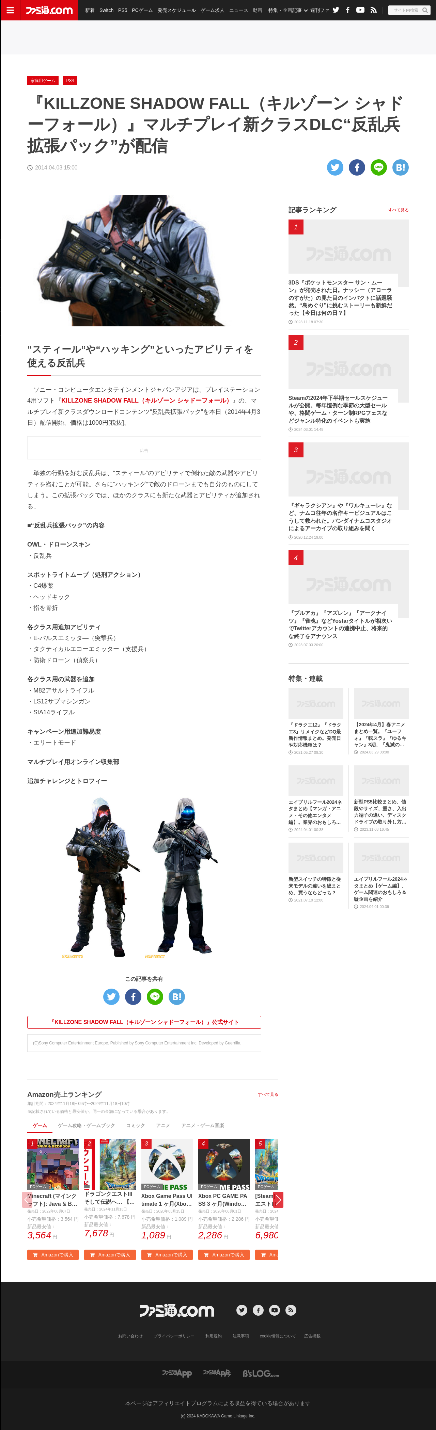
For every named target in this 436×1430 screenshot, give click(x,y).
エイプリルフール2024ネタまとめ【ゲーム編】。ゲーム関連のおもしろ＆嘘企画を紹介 (380, 889)
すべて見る (268, 1094)
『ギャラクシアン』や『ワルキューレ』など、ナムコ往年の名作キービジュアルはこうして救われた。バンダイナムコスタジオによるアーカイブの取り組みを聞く (340, 517)
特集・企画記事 (285, 10)
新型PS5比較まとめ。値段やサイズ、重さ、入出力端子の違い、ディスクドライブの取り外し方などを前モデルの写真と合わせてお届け (380, 812)
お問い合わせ (130, 1336)
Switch (106, 10)
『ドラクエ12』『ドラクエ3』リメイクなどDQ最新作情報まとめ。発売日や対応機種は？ (315, 735)
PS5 (122, 10)
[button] (278, 1200)
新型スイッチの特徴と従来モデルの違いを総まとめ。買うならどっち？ (315, 885)
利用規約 (213, 1336)
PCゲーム (142, 10)
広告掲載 (312, 1336)
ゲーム (40, 1125)
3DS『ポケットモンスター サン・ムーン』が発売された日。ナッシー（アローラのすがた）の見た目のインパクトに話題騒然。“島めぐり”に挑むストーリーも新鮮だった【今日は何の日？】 (340, 298)
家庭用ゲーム (43, 80)
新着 (90, 10)
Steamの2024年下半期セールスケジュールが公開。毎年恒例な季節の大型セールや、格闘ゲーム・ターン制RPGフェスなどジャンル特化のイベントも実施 (338, 409)
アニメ (163, 1125)
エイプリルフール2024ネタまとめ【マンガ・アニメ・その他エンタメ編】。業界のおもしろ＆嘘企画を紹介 (315, 812)
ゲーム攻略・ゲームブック (86, 1125)
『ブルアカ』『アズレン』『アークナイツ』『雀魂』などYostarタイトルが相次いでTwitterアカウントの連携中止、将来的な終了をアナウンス (340, 624)
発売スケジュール (177, 10)
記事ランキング (312, 210)
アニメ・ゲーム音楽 (202, 1125)
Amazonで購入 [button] (53, 1254)
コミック (135, 1125)
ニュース (238, 10)
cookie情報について (278, 1336)
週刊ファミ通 (324, 10)
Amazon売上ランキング (64, 1094)
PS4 (70, 80)
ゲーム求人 (212, 10)
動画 (257, 10)
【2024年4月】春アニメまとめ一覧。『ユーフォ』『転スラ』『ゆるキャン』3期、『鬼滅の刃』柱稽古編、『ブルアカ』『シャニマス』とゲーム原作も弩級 (380, 735)
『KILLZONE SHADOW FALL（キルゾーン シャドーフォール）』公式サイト (144, 1022)
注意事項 (241, 1336)
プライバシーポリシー (174, 1336)
